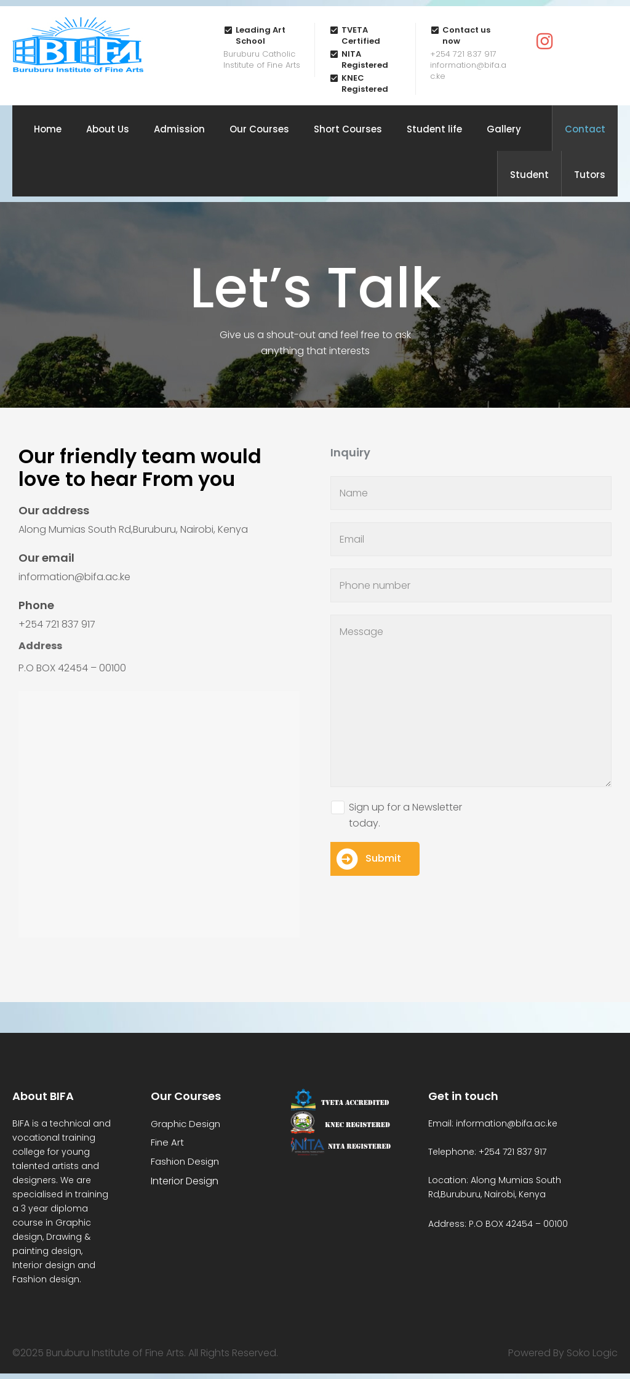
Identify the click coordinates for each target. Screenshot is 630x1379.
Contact (585, 129)
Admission (179, 129)
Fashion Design (185, 1161)
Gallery (504, 129)
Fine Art (167, 1142)
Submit (383, 858)
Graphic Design (185, 1123)
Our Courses (259, 129)
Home (48, 129)
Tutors (589, 174)
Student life (434, 129)
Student (529, 174)
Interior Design (184, 1181)
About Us (107, 129)
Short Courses (348, 129)
